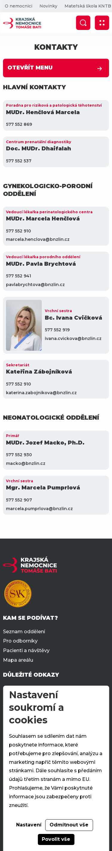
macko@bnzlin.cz (25, 463)
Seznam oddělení (24, 631)
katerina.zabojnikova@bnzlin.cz (41, 392)
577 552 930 (19, 454)
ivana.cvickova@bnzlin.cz (73, 338)
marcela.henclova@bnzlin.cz (38, 239)
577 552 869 (19, 124)
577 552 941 (18, 276)
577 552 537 (18, 161)
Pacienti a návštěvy (26, 650)
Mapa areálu (18, 660)
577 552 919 (57, 329)
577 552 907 (19, 500)
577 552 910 (18, 231)
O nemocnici (18, 6)
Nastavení (29, 825)
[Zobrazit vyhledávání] (83, 23)
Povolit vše (56, 839)
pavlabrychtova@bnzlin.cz (35, 284)
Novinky (48, 6)
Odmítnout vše (69, 825)
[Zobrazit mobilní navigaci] (102, 23)
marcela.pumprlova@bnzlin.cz (39, 508)
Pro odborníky (20, 641)
